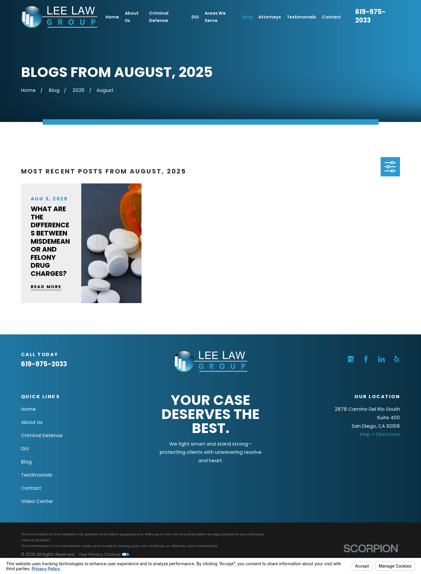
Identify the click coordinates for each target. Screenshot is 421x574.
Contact (31, 488)
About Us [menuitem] (132, 16)
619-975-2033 (370, 16)
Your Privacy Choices (104, 554)
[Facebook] (366, 359)
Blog (26, 461)
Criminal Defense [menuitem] (158, 16)
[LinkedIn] (381, 359)
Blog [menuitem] (248, 17)
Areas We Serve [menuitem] (215, 16)
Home (28, 409)
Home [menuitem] (112, 17)
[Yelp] (396, 359)
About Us (32, 422)
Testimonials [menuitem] (301, 17)
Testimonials (36, 475)
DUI (25, 448)
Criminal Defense (42, 435)
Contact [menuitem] (331, 17)
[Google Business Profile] (350, 359)
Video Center (37, 501)
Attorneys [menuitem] (269, 17)
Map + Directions (380, 434)
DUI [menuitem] (195, 17)
